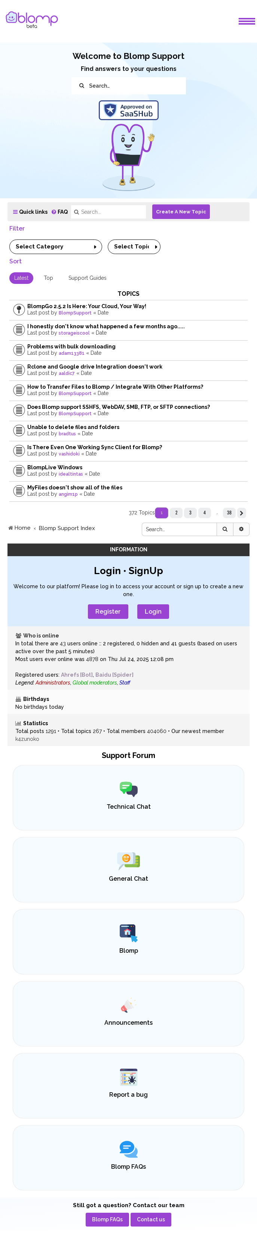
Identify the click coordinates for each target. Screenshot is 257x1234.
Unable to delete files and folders (73, 427)
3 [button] (190, 513)
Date (103, 313)
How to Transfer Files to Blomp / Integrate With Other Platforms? (115, 387)
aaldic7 (67, 373)
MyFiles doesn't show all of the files (74, 488)
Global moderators (95, 683)
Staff (124, 683)
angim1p (68, 494)
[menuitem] (59, 212)
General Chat (128, 878)
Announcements (128, 1022)
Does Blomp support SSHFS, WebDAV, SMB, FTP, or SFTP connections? (118, 407)
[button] (241, 513)
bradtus (67, 433)
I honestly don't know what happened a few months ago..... (106, 326)
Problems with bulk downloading (71, 347)
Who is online (41, 636)
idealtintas (71, 474)
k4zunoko (27, 739)
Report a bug (128, 1094)
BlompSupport (75, 313)
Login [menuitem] (153, 611)
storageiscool (74, 333)
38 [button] (229, 513)
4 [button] (205, 513)
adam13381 (72, 353)
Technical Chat (129, 806)
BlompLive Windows (54, 467)
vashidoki (69, 454)
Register (107, 611)
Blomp (128, 950)
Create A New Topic (181, 211)
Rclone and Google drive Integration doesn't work (94, 367)
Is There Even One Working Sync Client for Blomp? (94, 447)
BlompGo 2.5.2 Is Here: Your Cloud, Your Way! (86, 306)
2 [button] (176, 513)
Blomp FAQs (128, 1166)
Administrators (53, 683)
